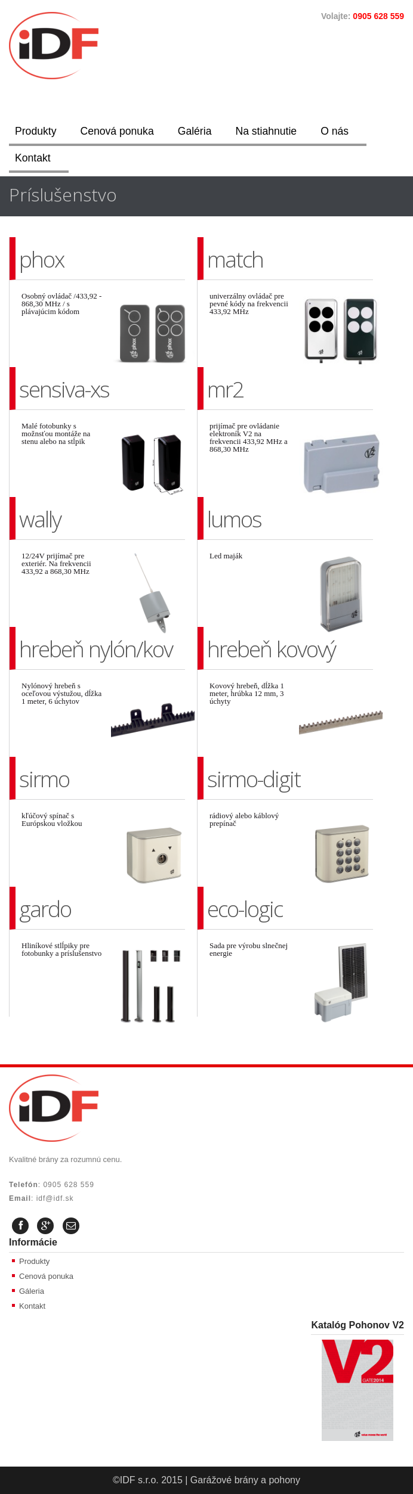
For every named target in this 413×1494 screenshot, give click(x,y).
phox (41, 259)
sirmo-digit (253, 778)
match (235, 259)
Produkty (35, 131)
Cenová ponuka (116, 131)
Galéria (195, 131)
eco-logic (244, 908)
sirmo (44, 778)
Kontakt (33, 158)
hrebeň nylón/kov (95, 648)
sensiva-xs (64, 389)
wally (40, 519)
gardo (45, 908)
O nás (334, 131)
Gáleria (31, 1291)
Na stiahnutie (266, 131)
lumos (234, 519)
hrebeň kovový (271, 648)
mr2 (225, 389)
